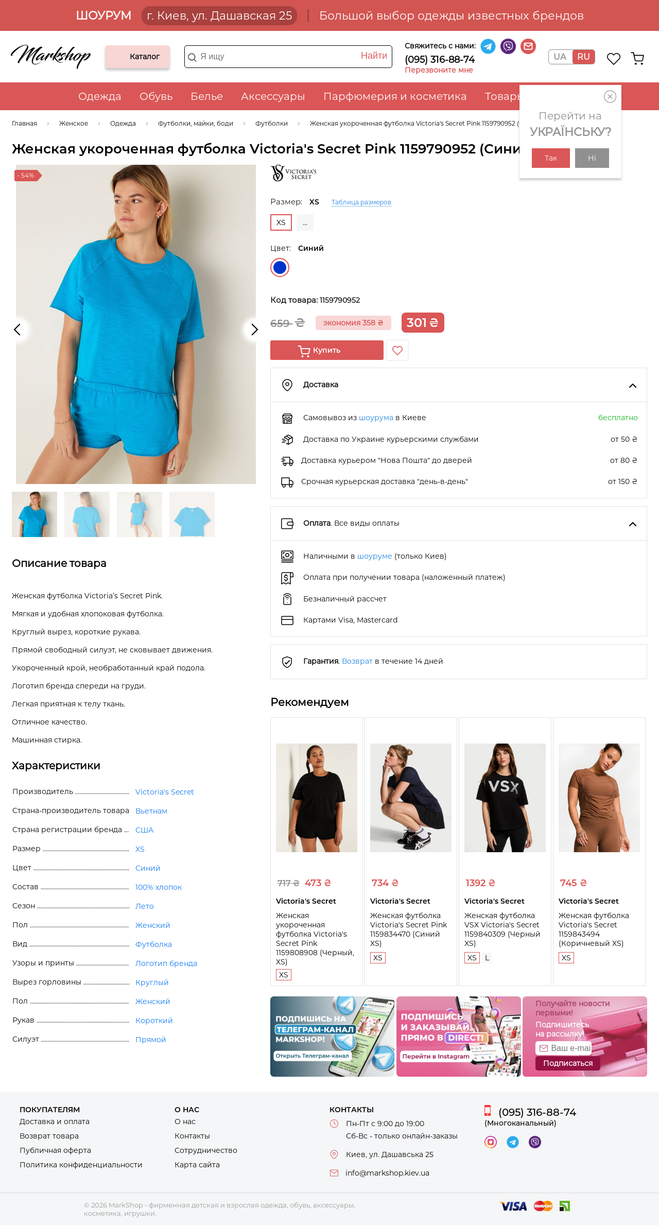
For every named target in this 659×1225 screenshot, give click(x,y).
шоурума (376, 417)
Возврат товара (49, 1136)
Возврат (357, 661)
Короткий (154, 1020)
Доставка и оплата (55, 1121)
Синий (279, 267)
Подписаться (568, 1063)
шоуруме (374, 556)
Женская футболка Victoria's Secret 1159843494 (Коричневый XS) (594, 929)
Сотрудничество (206, 1150)
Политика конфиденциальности (81, 1164)
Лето (144, 906)
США (144, 830)
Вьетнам (151, 811)
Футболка (153, 944)
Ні (592, 158)
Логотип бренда (166, 963)
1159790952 (340, 300)
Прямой (150, 1039)
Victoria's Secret (164, 792)
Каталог (121, 56)
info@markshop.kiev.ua (387, 1173)
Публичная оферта (55, 1150)
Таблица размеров (361, 202)
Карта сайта (197, 1164)
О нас (185, 1121)
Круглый (152, 982)
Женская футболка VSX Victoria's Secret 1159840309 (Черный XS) (502, 929)
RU (583, 57)
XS (283, 974)
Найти (374, 55)
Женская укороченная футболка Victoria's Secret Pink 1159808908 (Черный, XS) (315, 939)
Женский (152, 925)
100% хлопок (158, 887)
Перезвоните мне (439, 70)
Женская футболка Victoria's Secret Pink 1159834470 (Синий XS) (408, 929)
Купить (326, 350)
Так (551, 158)
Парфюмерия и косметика (395, 96)
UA (559, 57)
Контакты (192, 1136)
